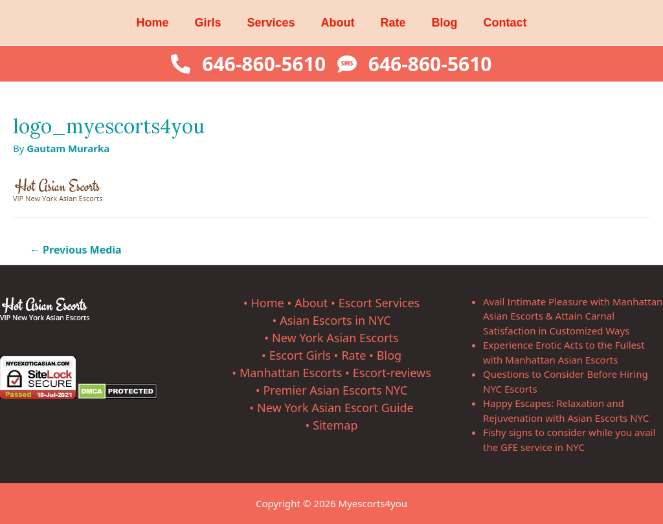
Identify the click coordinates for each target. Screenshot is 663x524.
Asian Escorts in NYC (335, 320)
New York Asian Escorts (335, 337)
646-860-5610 (264, 63)
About (338, 22)
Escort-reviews (392, 372)
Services (271, 22)
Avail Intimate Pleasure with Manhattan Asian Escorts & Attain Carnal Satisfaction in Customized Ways (572, 316)
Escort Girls (300, 355)
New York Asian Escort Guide (335, 407)
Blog (445, 22)
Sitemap (335, 425)
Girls (207, 22)
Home (152, 22)
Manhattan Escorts (291, 372)
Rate (393, 22)
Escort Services (379, 303)
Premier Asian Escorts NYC (335, 390)
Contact (505, 22)
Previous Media (76, 250)
